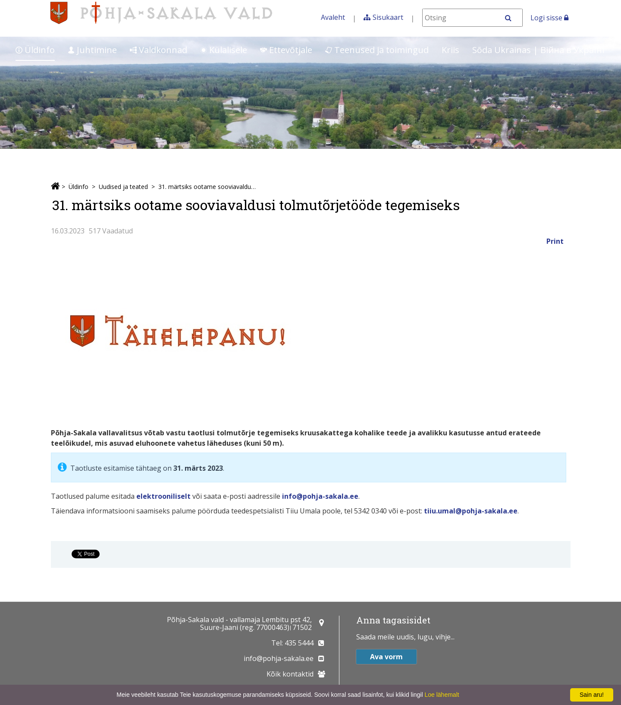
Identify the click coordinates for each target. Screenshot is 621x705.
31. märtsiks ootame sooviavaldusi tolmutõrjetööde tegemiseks (208, 187)
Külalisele (223, 50)
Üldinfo (35, 50)
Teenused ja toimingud (377, 50)
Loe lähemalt (441, 694)
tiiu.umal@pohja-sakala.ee (471, 511)
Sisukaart (388, 17)
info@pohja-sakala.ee (320, 496)
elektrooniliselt (163, 496)
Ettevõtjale (286, 50)
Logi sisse (549, 17)
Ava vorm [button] (386, 656)
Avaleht (333, 17)
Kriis (450, 50)
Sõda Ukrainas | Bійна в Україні (538, 50)
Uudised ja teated (123, 187)
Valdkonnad (158, 50)
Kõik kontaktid (290, 674)
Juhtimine (92, 50)
